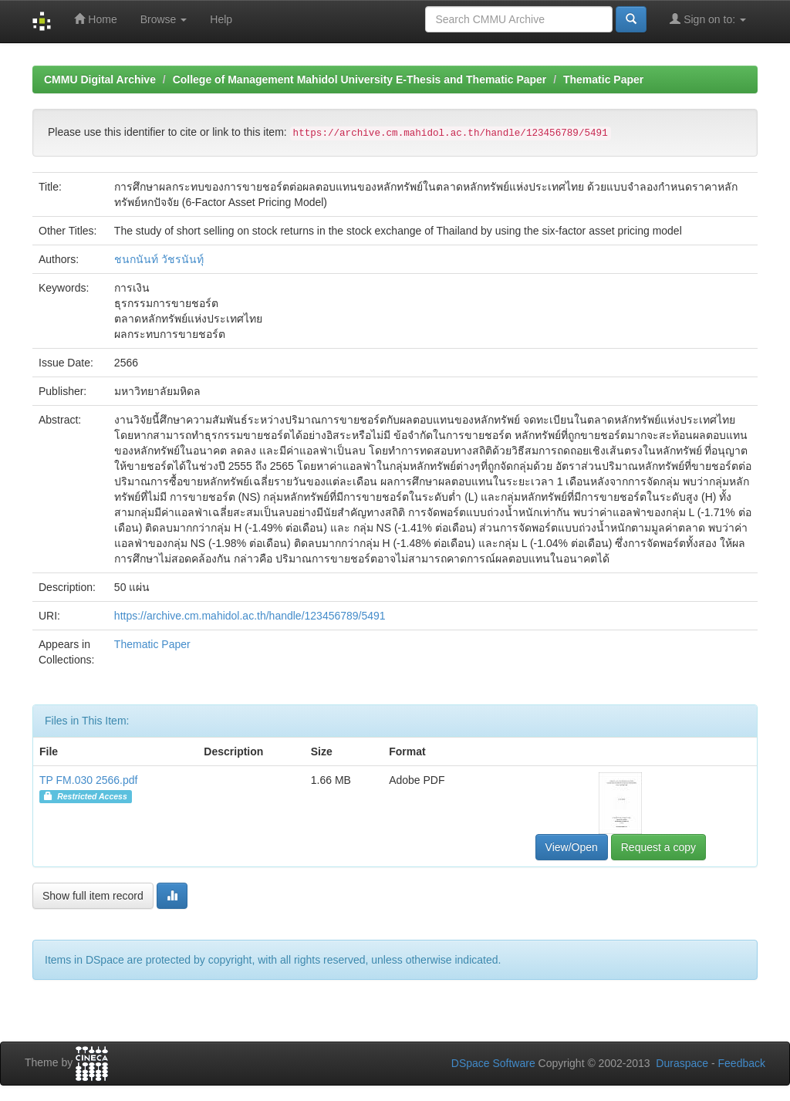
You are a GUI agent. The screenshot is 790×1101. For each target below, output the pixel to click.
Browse (163, 19)
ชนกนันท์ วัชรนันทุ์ (159, 259)
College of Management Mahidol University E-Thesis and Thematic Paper (360, 79)
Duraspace (682, 1063)
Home (95, 18)
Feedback (741, 1063)
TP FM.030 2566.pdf (88, 780)
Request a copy (658, 847)
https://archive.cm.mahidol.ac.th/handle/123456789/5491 (250, 616)
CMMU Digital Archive (100, 79)
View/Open (571, 847)
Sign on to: (708, 18)
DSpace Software (493, 1063)
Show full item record (92, 896)
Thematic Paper (603, 79)
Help (221, 19)
